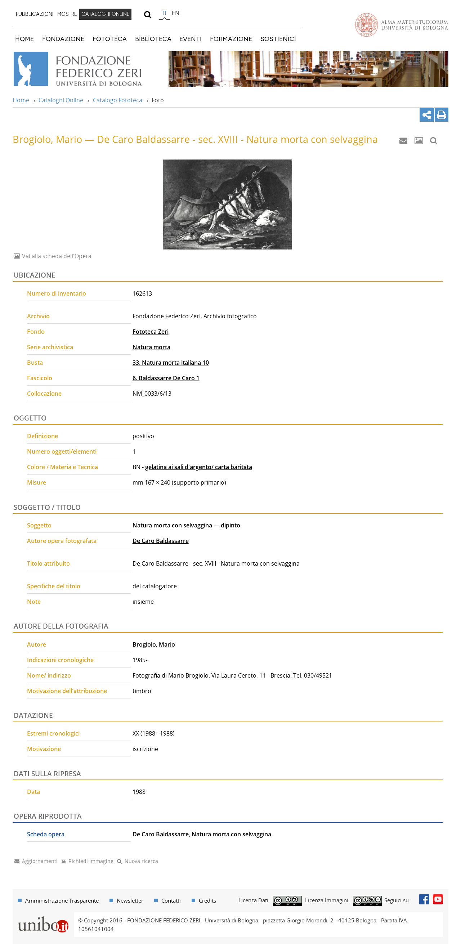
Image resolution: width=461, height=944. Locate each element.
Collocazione (44, 393)
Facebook (424, 899)
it (164, 13)
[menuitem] (34, 14)
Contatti (171, 900)
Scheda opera (45, 834)
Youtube (438, 899)
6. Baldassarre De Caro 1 (166, 378)
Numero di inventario (56, 293)
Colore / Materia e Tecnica (62, 467)
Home (21, 100)
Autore (36, 644)
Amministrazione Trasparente (62, 900)
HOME (24, 38)
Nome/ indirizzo (49, 675)
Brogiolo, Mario (154, 644)
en (175, 13)
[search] (147, 14)
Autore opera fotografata (62, 541)
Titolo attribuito (48, 563)
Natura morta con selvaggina (172, 525)
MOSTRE (67, 14)
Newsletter (130, 900)
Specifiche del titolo (53, 586)
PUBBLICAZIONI (34, 14)
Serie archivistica (50, 347)
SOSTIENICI (278, 38)
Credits (207, 900)
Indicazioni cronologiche (60, 660)
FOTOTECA (110, 38)
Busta (35, 363)
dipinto (230, 525)
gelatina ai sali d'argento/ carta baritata (198, 467)
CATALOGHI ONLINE (105, 14)
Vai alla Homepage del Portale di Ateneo (401, 25)
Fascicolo (39, 378)
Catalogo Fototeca (117, 100)
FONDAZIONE (63, 38)
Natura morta (151, 347)
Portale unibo (43, 916)
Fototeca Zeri (151, 332)
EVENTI (190, 38)
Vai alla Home (87, 69)
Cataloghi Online (61, 100)
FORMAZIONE (231, 38)
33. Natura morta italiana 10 (171, 363)
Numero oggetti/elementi (62, 451)
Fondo (36, 332)
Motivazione (44, 749)
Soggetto (39, 525)
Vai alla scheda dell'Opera (56, 256)
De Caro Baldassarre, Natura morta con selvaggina (202, 834)
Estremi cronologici (53, 733)
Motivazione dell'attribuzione (67, 691)
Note (34, 602)
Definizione (42, 436)
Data (33, 792)
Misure (36, 482)
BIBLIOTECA (153, 38)
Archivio (38, 316)
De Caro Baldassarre (161, 541)
